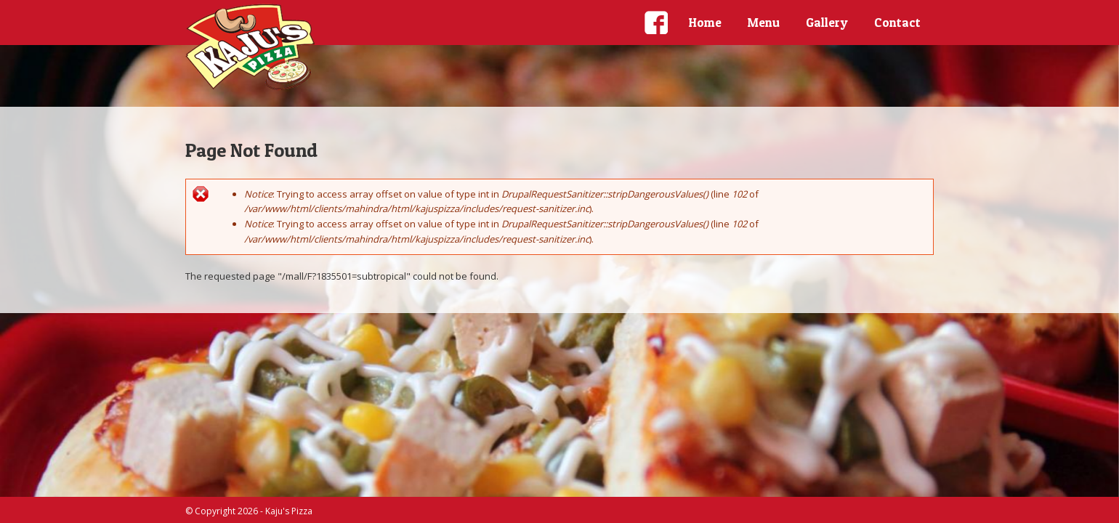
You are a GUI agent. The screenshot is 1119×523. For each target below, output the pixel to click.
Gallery (827, 22)
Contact (897, 22)
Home (705, 22)
